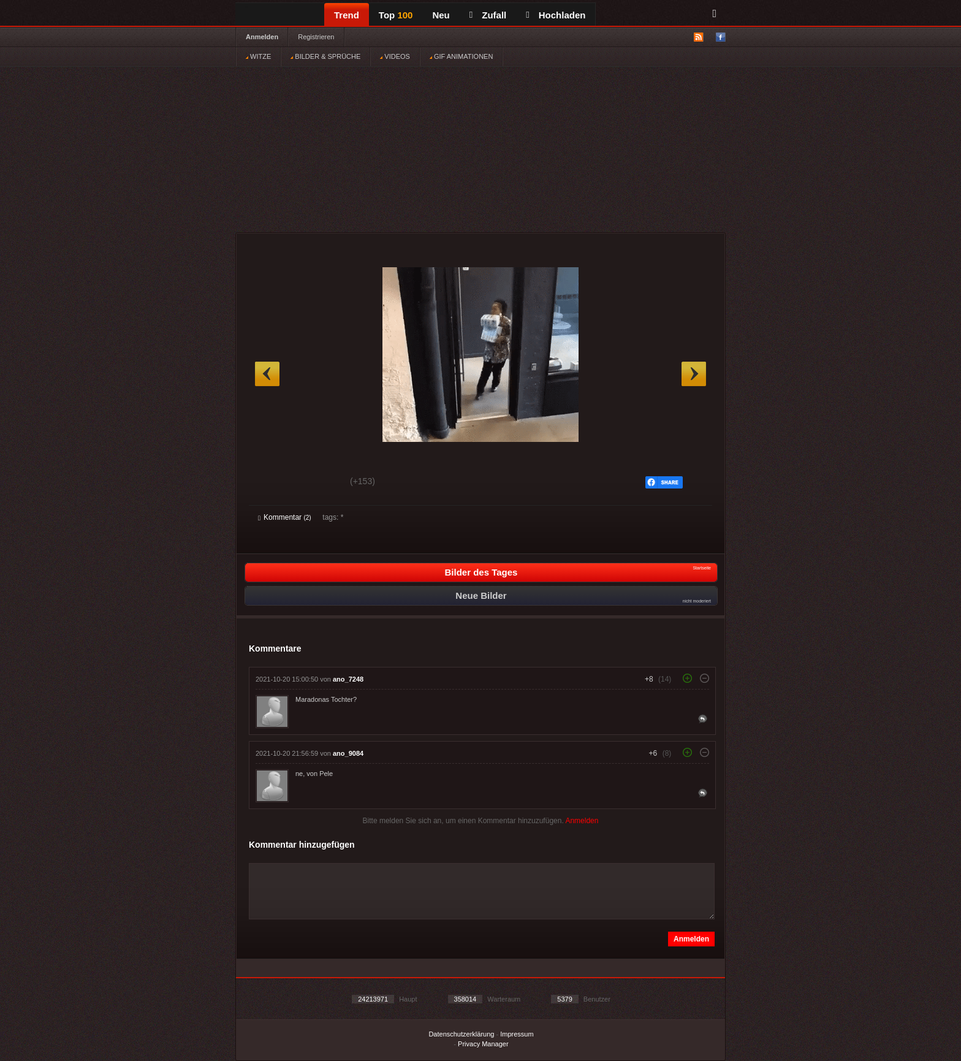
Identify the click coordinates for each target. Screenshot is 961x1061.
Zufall (487, 15)
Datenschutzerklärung (461, 1034)
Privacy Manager (483, 1044)
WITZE (258, 56)
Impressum (516, 1034)
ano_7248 (348, 679)
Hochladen (555, 15)
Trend (346, 15)
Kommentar (284, 517)
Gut (272, 483)
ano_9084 (348, 753)
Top (396, 15)
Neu (440, 15)
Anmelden (262, 36)
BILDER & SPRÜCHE (325, 56)
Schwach (318, 483)
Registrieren (316, 36)
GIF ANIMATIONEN (461, 56)
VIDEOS (395, 56)
